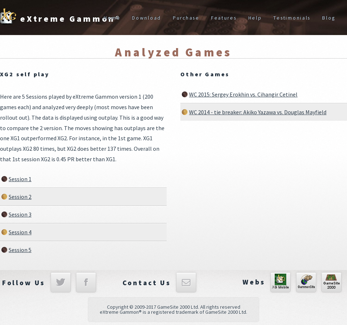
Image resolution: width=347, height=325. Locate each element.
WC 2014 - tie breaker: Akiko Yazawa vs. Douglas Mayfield (257, 112)
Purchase (186, 18)
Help (255, 18)
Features (224, 18)
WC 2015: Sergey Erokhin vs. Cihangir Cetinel (243, 94)
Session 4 (20, 232)
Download (146, 18)
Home (112, 18)
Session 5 (20, 249)
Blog (328, 18)
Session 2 (20, 196)
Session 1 (20, 179)
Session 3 (20, 214)
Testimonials (291, 18)
